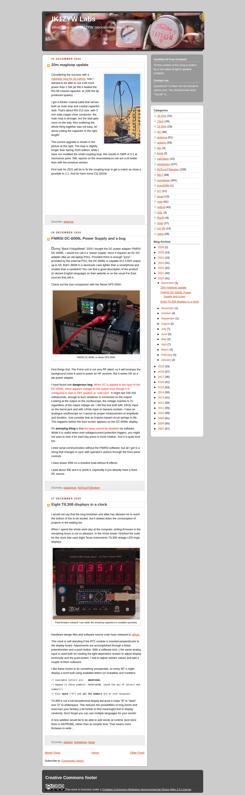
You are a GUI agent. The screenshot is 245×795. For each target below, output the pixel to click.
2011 (161, 408)
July (164, 329)
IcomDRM (163, 185)
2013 (161, 397)
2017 (161, 376)
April (164, 344)
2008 (161, 423)
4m (159, 132)
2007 (161, 428)
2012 (161, 402)
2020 (161, 278)
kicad (91, 742)
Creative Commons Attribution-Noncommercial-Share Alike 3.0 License (146, 789)
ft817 (160, 174)
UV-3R (161, 228)
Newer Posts (52, 752)
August (166, 323)
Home (95, 752)
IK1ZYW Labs (74, 19)
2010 (161, 413)
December (168, 283)
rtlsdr (160, 223)
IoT (159, 191)
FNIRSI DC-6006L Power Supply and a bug (88, 238)
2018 (161, 371)
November (168, 308)
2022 (161, 268)
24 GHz (162, 126)
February (167, 354)
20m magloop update (69, 65)
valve (160, 234)
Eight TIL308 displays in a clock (79, 504)
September (168, 318)
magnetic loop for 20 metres (68, 78)
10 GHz (162, 115)
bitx (159, 148)
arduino (68, 742)
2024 (161, 257)
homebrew (80, 742)
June (164, 334)
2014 (161, 392)
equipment (70, 487)
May (164, 339)
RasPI (161, 217)
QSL (160, 212)
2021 (161, 273)
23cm (160, 121)
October (166, 313)
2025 (161, 252)
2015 (161, 387)
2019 (161, 366)
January (166, 359)
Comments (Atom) (73, 760)
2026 (161, 247)
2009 (161, 418)
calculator (163, 158)
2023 (161, 262)
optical (161, 207)
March (165, 349)
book (160, 153)
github (135, 634)
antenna (69, 221)
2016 (161, 382)
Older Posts (137, 752)
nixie (160, 201)
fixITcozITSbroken (89, 487)
